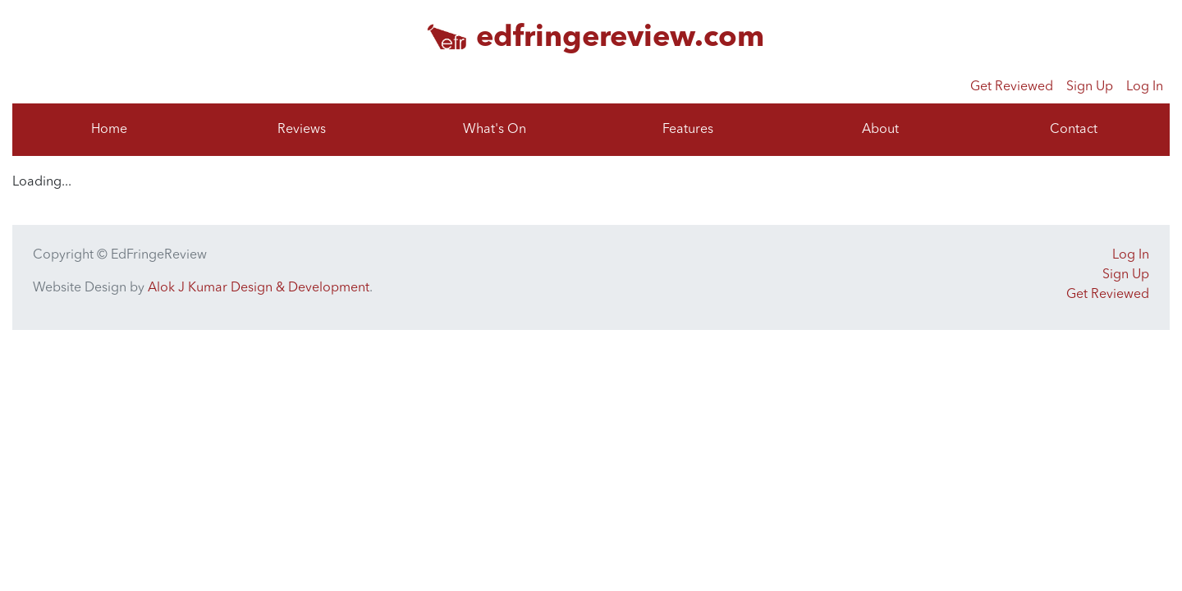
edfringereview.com (620, 38)
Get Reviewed (1011, 87)
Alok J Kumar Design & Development (258, 288)
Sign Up (1089, 87)
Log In (1144, 87)
